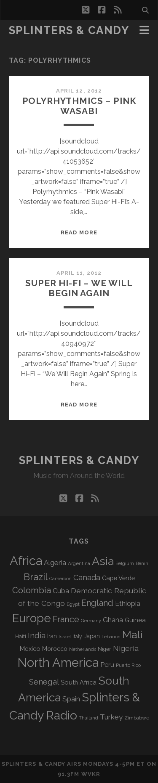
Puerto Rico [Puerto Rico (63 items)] (128, 665)
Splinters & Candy (69, 30)
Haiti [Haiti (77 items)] (20, 636)
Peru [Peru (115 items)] (107, 665)
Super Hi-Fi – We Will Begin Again (79, 288)
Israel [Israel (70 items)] (65, 637)
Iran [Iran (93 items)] (52, 636)
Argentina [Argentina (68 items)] (79, 563)
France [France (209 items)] (66, 619)
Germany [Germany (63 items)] (91, 621)
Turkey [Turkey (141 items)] (111, 717)
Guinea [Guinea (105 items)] (135, 620)
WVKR (90, 774)
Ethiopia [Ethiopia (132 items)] (127, 603)
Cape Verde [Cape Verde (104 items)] (118, 577)
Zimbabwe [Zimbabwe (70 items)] (136, 718)
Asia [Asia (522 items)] (103, 561)
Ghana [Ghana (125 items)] (113, 620)
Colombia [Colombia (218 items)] (31, 590)
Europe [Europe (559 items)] (31, 618)
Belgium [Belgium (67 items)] (124, 563)
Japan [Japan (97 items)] (92, 636)
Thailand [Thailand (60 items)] (88, 718)
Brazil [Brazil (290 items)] (36, 576)
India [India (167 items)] (37, 635)
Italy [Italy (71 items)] (77, 637)
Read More (79, 232)
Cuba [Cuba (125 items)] (61, 591)
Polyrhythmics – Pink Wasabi (79, 106)
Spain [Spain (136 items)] (71, 699)
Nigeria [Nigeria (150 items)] (126, 648)
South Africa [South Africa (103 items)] (78, 682)
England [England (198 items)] (97, 603)
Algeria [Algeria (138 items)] (55, 562)
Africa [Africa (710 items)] (26, 560)
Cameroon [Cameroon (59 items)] (60, 578)
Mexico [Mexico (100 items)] (30, 648)
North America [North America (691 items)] (58, 663)
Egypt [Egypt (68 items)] (73, 604)
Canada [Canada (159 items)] (86, 577)
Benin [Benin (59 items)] (142, 563)
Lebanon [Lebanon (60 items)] (111, 637)
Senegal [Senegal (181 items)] (44, 681)
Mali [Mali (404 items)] (132, 634)
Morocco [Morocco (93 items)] (54, 648)
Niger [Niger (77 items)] (104, 649)
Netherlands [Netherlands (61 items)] (82, 649)
